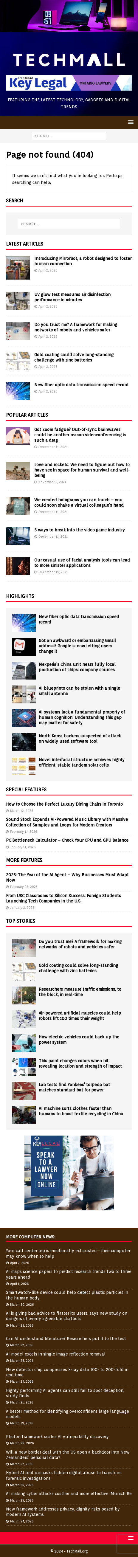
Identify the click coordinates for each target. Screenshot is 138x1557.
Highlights (20, 596)
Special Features (26, 790)
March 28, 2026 (22, 1443)
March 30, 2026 (22, 1304)
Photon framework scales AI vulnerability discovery (57, 1436)
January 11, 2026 (22, 847)
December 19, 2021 (53, 572)
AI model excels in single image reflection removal (56, 1354)
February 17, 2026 (23, 831)
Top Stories (20, 921)
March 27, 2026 (21, 1345)
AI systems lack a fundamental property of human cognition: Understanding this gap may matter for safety (82, 717)
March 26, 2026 (21, 1361)
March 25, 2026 (21, 1485)
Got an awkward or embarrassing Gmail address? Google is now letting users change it (77, 646)
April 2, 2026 (47, 270)
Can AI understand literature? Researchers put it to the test (66, 1338)
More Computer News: (30, 1237)
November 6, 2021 (52, 482)
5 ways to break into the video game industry (79, 530)
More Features (24, 860)
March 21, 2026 (21, 1402)
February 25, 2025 (24, 887)
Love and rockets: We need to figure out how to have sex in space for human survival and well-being (82, 470)
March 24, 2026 (21, 1381)
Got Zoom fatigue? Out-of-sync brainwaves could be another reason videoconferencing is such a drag (80, 435)
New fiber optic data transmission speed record (81, 384)
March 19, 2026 (21, 1423)
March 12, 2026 (21, 811)
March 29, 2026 (21, 1325)
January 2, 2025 (22, 907)
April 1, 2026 (19, 1284)
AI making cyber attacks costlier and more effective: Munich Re (69, 1493)
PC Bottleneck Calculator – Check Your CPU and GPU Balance (67, 840)
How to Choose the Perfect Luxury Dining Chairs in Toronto (64, 804)
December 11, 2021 (53, 447)
